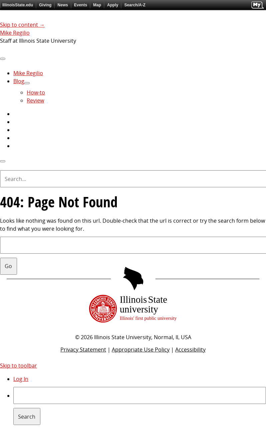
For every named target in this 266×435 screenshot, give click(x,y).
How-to (36, 92)
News (62, 5)
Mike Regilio (15, 32)
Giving (45, 5)
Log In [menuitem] (20, 379)
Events (80, 5)
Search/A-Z (134, 5)
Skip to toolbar (18, 365)
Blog (18, 81)
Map (97, 5)
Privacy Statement (83, 349)
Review (35, 100)
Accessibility (190, 349)
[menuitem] (139, 406)
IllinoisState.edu (17, 5)
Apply (112, 5)
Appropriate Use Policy (141, 349)
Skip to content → (22, 24)
